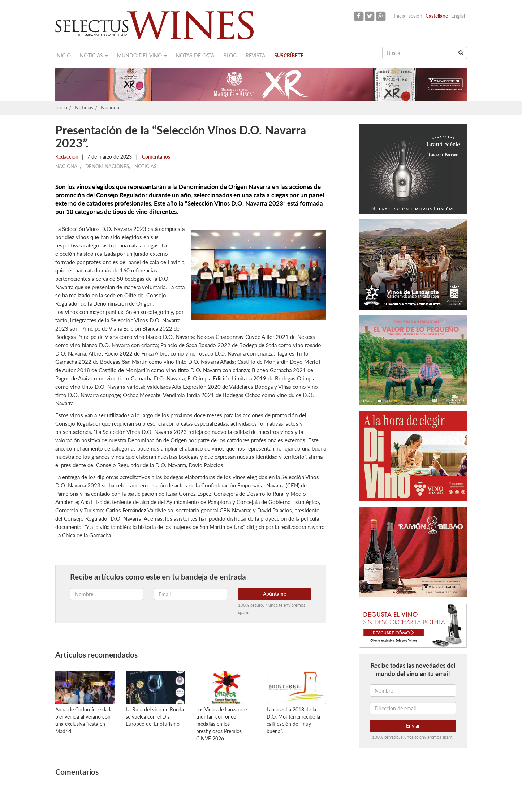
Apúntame (274, 594)
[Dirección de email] (413, 708)
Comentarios (155, 157)
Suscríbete (288, 55)
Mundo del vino (142, 55)
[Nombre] (413, 690)
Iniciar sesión (408, 16)
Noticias (94, 55)
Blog (230, 55)
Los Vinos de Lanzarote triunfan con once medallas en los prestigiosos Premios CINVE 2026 (221, 723)
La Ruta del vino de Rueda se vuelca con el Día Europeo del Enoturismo (155, 716)
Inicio (63, 55)
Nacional (110, 107)
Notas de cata (195, 55)
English (459, 16)
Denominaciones (107, 166)
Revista (255, 55)
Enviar (413, 726)
